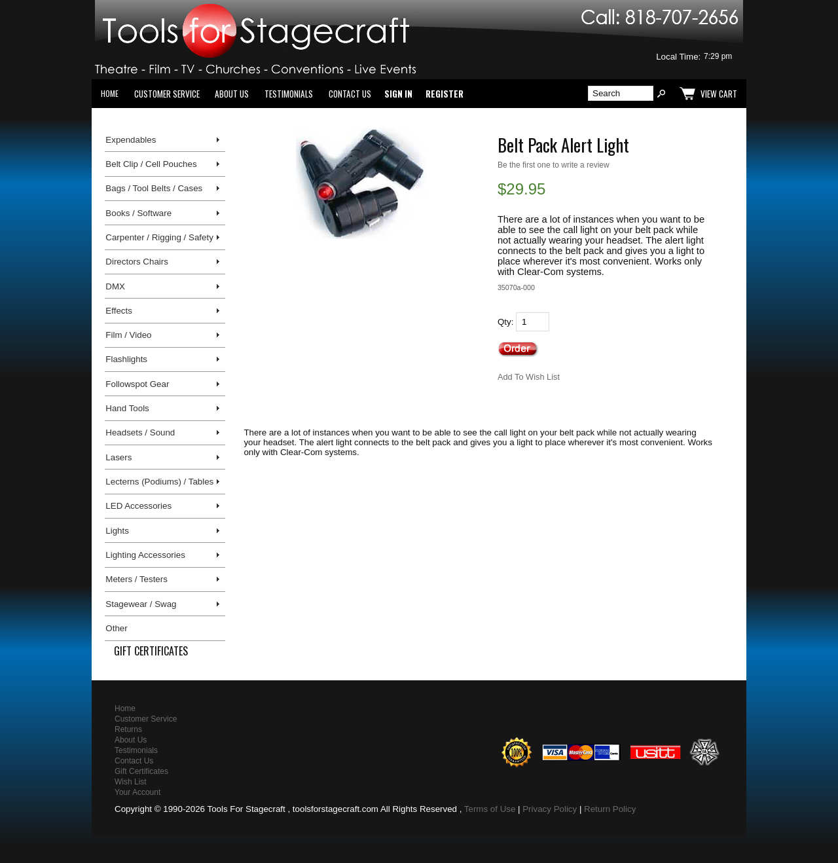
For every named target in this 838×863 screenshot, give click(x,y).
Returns (128, 729)
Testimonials (288, 93)
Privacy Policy (549, 809)
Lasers (118, 457)
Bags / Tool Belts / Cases (153, 188)
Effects (118, 311)
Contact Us (350, 93)
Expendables (130, 140)
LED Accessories (138, 506)
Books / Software (138, 213)
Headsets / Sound (140, 432)
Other (116, 628)
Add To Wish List (529, 377)
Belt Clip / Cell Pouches (150, 164)
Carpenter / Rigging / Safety (159, 237)
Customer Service (167, 93)
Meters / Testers (136, 579)
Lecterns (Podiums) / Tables (159, 482)
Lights (117, 531)
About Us (232, 93)
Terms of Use (490, 809)
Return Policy (610, 809)
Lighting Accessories (145, 555)
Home (109, 93)
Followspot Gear (137, 384)
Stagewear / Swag (140, 604)
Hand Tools (127, 408)
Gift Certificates (151, 651)
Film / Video (128, 335)
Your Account (137, 792)
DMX (115, 286)
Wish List (131, 781)
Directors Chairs (136, 261)
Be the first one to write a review (554, 165)
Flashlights (126, 359)
